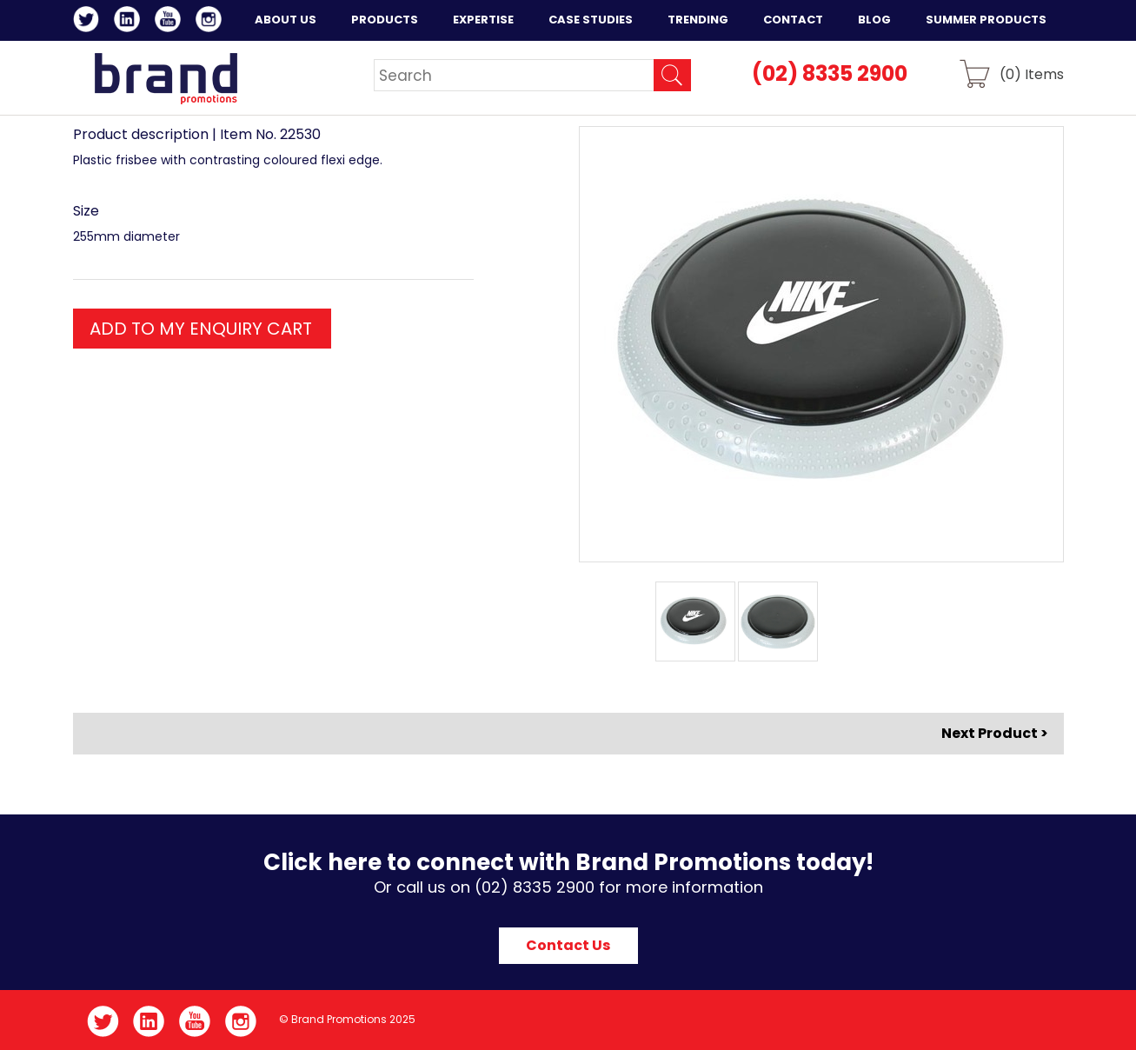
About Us (285, 19)
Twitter (89, 21)
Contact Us (568, 945)
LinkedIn (130, 21)
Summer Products (986, 19)
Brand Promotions (165, 78)
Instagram (212, 21)
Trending (698, 19)
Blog (874, 19)
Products (384, 19)
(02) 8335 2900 (829, 73)
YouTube (171, 21)
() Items (1032, 73)
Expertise (483, 19)
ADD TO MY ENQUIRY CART (201, 328)
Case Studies (590, 19)
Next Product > (994, 733)
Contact (793, 19)
